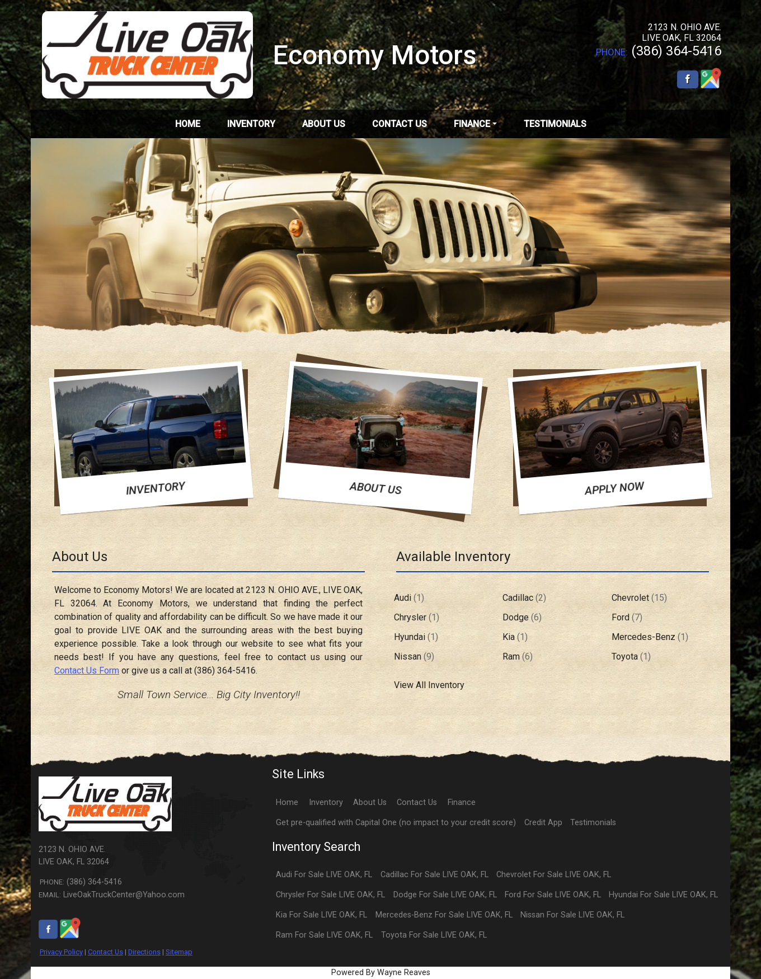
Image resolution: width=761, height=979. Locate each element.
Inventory (326, 802)
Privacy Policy (61, 952)
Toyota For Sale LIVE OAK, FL (434, 935)
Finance (462, 802)
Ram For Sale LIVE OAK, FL (324, 935)
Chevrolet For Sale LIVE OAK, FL (553, 874)
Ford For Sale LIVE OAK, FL (553, 895)
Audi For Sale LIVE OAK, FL (324, 874)
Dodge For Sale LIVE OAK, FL (445, 895)
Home (287, 802)
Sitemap (179, 952)
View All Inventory (429, 685)
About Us (370, 802)
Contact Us (105, 952)
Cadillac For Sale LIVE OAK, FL (434, 874)
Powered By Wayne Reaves (380, 972)
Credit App (543, 822)
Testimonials (593, 822)
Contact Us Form (86, 670)
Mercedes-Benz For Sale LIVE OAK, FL (444, 915)
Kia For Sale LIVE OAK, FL (321, 915)
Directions (144, 952)
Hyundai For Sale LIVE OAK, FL (663, 895)
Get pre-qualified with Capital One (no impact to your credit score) (396, 822)
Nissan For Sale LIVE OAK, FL (572, 915)
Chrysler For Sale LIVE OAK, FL (330, 895)
